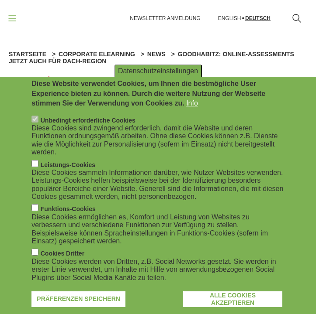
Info (192, 105)
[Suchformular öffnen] (297, 18)
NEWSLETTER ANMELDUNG (165, 18)
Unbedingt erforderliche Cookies (88, 122)
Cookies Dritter (62, 256)
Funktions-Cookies (68, 211)
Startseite (27, 54)
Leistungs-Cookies (68, 167)
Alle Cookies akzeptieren (233, 301)
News (156, 54)
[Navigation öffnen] (12, 18)
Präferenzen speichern (78, 300)
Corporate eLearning (97, 54)
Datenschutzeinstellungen (158, 73)
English (229, 18)
